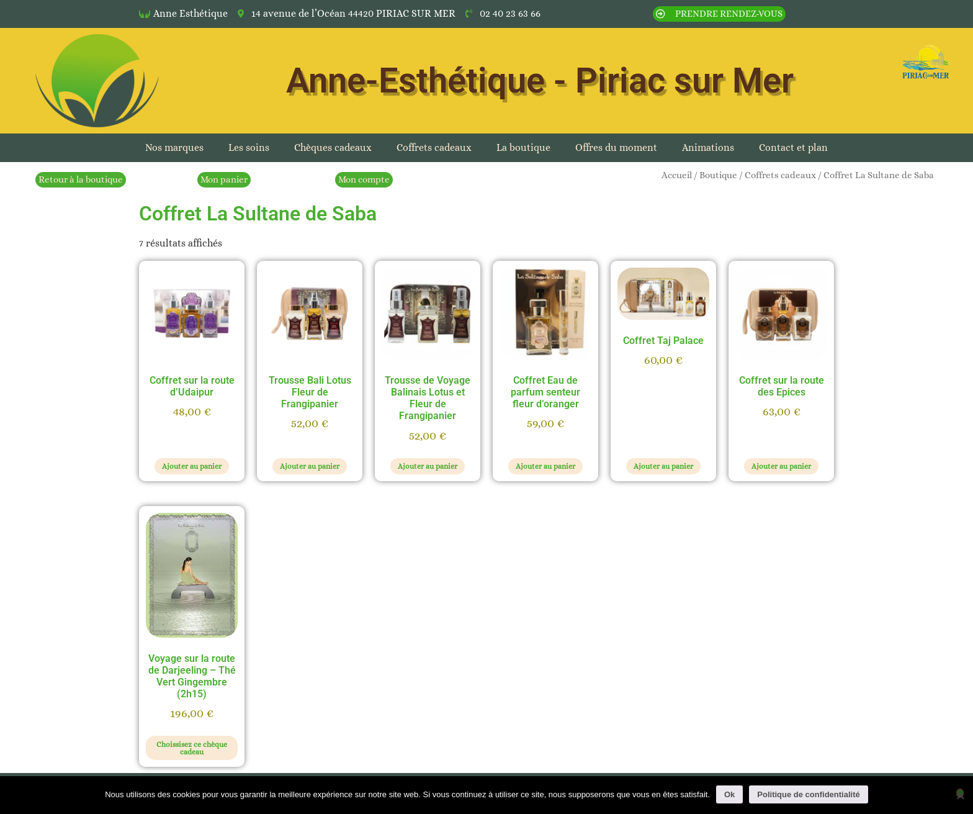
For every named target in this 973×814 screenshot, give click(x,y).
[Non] (960, 793)
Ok (729, 794)
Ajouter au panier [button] (192, 466)
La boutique (523, 147)
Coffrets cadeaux (434, 147)
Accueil (676, 175)
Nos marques (174, 147)
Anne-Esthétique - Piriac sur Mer (540, 80)
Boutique (718, 175)
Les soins (248, 147)
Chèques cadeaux (333, 147)
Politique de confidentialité (808, 794)
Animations (708, 147)
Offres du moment (616, 147)
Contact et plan (793, 147)
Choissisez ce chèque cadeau (191, 748)
